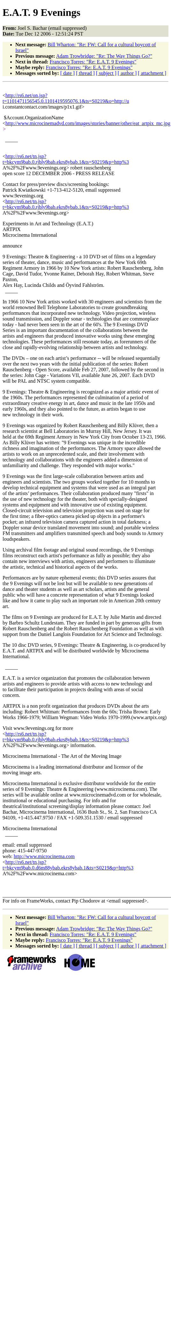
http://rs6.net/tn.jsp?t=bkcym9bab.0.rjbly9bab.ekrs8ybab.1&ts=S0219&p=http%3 (66, 159)
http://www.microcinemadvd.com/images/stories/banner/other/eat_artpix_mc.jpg (87, 123)
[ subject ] (106, 73)
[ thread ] (85, 73)
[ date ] (67, 73)
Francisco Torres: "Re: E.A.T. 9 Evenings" (93, 61)
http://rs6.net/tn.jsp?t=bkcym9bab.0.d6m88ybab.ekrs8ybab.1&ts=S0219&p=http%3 (68, 864)
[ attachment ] (152, 73)
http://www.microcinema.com (44, 856)
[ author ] (127, 73)
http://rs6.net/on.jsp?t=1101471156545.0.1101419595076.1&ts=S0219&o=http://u (66, 98)
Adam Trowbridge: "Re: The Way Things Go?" (104, 56)
